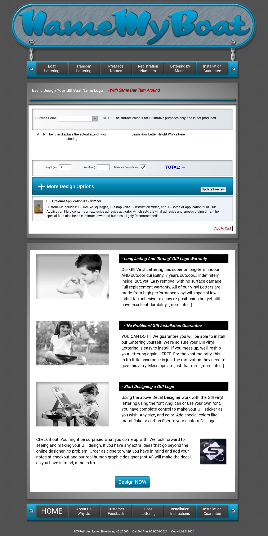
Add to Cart (222, 228)
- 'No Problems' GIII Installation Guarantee (162, 325)
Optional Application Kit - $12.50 (76, 201)
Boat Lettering (51, 68)
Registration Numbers (148, 68)
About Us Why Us (83, 511)
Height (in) (51, 167)
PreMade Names (116, 68)
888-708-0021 (158, 531)
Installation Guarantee (212, 68)
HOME (51, 511)
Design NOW (132, 482)
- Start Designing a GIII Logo (147, 386)
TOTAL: (172, 167)
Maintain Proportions (126, 167)
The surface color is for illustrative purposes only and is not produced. (165, 118)
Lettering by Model (180, 68)
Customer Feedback (116, 511)
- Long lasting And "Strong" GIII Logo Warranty (164, 258)
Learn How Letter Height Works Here (158, 134)
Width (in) (89, 167)
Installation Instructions (180, 511)
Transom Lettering (83, 68)
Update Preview (213, 189)
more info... (180, 304)
